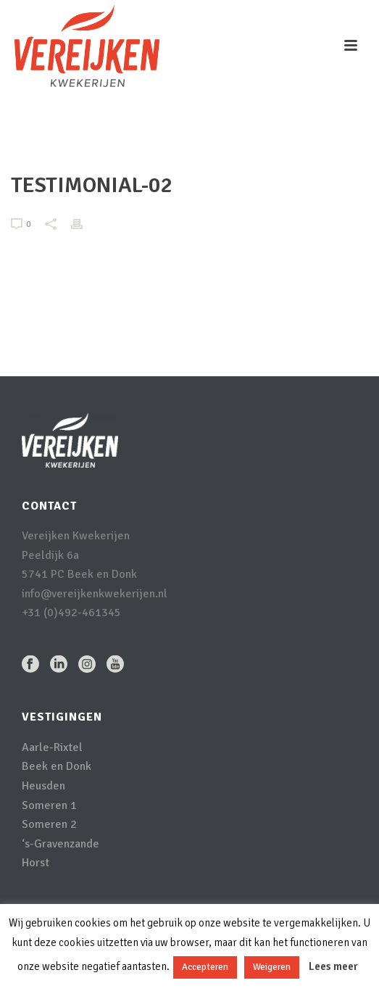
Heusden (43, 786)
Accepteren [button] (205, 967)
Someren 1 (49, 805)
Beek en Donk (56, 766)
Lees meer (333, 966)
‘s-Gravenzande (60, 844)
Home (121, 142)
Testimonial (169, 142)
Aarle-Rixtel (52, 747)
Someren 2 (49, 824)
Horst (35, 862)
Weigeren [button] (272, 967)
